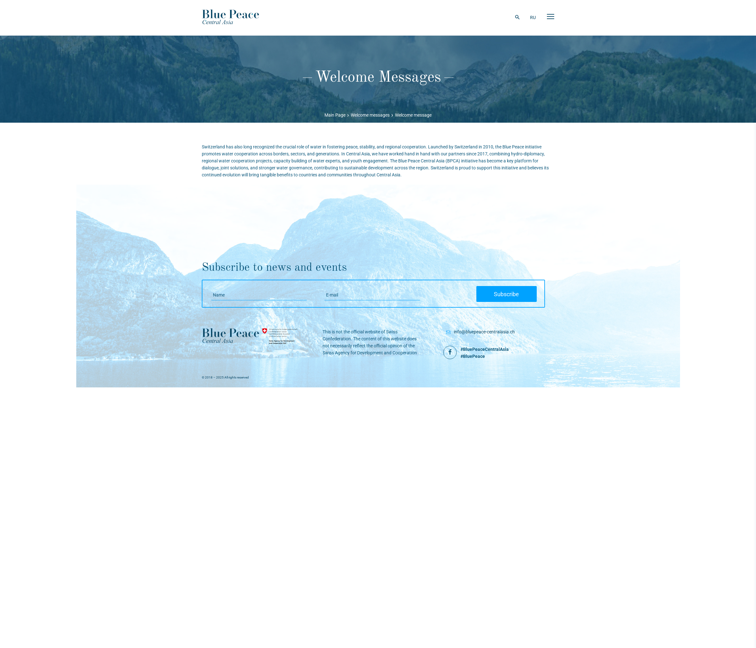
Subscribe (510, 294)
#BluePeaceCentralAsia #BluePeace (484, 353)
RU (533, 17)
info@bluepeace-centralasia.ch (484, 331)
